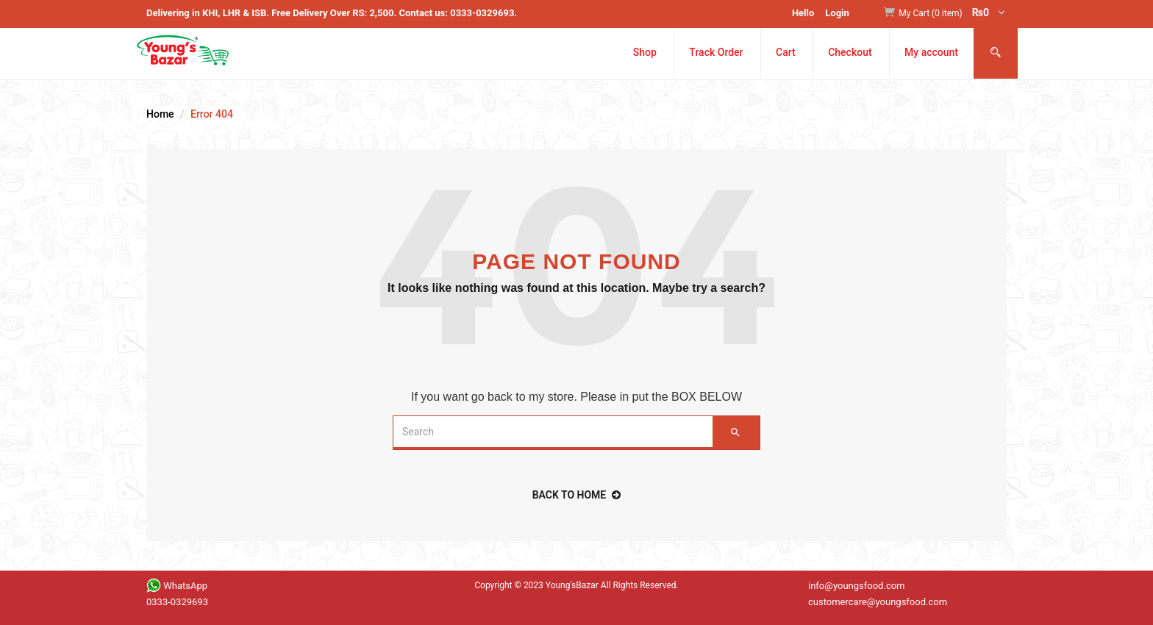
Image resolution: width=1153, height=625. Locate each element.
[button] (953, 13)
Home (160, 114)
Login (837, 12)
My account (931, 52)
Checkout (849, 52)
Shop (645, 52)
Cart (786, 52)
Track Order (716, 52)
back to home (576, 495)
